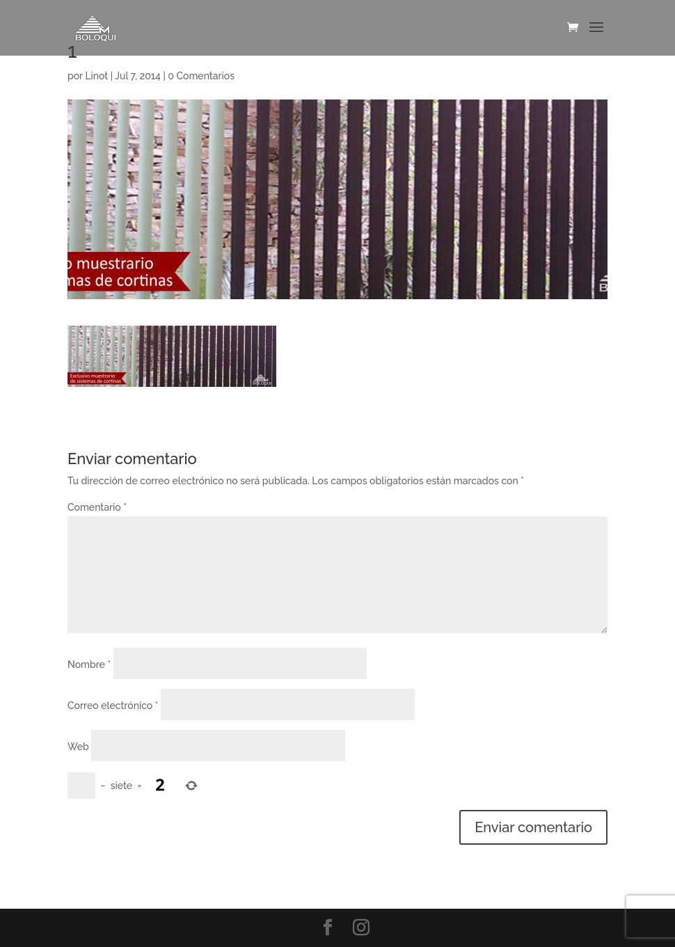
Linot (96, 75)
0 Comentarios (201, 75)
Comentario (97, 507)
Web (78, 746)
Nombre (89, 664)
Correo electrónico (113, 705)
